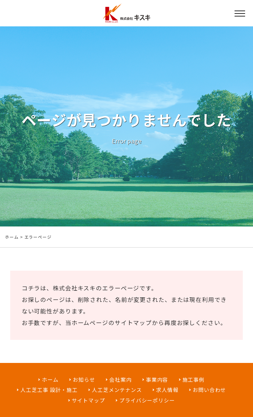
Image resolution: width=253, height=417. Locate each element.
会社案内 (120, 379)
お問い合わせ (209, 390)
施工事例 (194, 379)
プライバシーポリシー (147, 400)
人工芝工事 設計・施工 (49, 390)
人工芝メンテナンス (117, 390)
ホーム (12, 237)
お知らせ (84, 379)
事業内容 (157, 379)
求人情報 (167, 390)
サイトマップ (133, 323)
